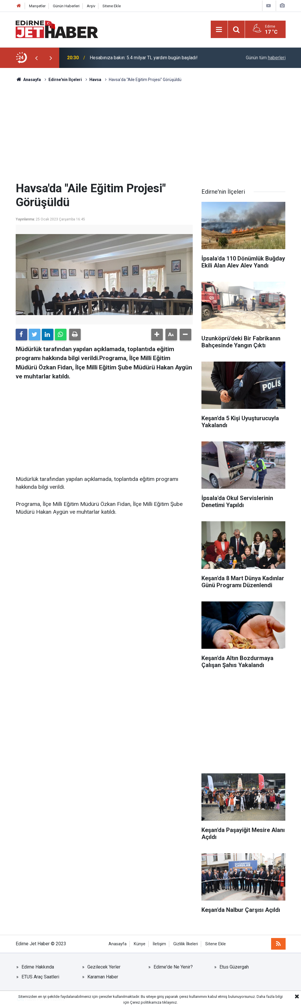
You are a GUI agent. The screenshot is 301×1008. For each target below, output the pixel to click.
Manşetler (37, 6)
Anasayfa (118, 943)
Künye (139, 943)
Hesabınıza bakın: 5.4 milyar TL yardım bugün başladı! (144, 57)
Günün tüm (266, 57)
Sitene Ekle (111, 6)
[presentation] (36, 57)
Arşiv (91, 6)
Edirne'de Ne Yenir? (173, 967)
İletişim (159, 943)
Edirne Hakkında (37, 967)
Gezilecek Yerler (103, 967)
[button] (157, 334)
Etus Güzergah (234, 967)
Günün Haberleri (66, 6)
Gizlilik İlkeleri (185, 943)
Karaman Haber (102, 977)
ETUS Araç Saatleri (40, 977)
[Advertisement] (151, 132)
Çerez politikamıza (145, 1002)
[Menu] (219, 29)
